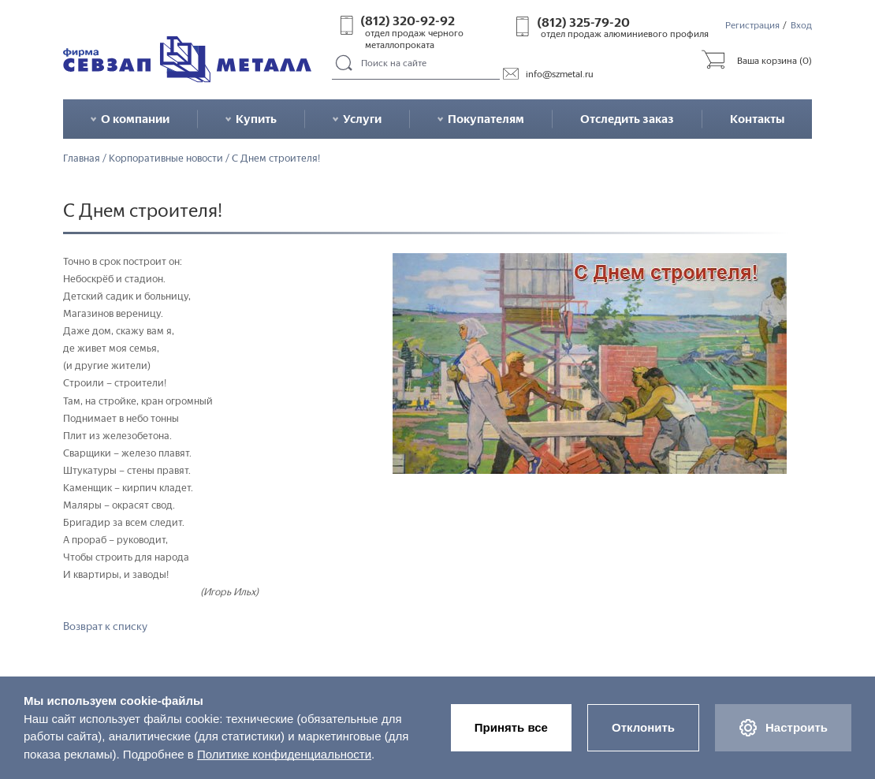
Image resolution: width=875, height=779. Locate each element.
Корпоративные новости (166, 159)
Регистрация (752, 25)
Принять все (511, 727)
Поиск (344, 63)
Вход (801, 25)
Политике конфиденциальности (284, 754)
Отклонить (643, 727)
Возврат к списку (105, 626)
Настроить (783, 727)
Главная (81, 159)
